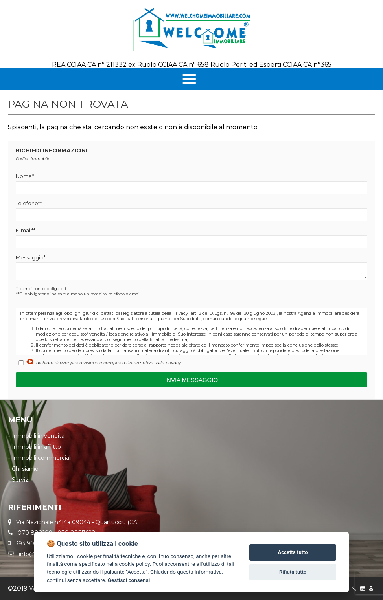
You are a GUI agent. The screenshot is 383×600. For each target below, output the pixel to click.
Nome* (25, 176)
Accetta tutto (293, 552)
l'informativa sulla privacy (153, 362)
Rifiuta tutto (292, 572)
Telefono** (29, 203)
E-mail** (25, 230)
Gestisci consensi (129, 580)
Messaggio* (31, 257)
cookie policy (134, 564)
